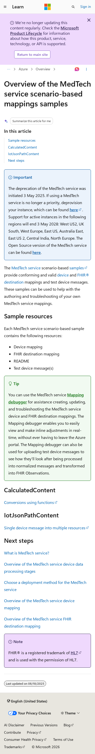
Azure (23, 69)
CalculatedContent (22, 147)
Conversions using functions (29, 502)
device (63, 274)
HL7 (74, 652)
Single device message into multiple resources (44, 527)
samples (76, 267)
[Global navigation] (5, 6)
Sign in (85, 6)
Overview (43, 69)
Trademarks (13, 746)
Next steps (16, 160)
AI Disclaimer (14, 725)
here (74, 209)
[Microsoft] (47, 7)
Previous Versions (44, 725)
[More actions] (86, 69)
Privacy (32, 732)
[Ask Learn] (77, 69)
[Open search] (73, 6)
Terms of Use (63, 739)
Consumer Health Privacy (23, 739)
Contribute (12, 732)
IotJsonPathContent (23, 153)
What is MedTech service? (26, 552)
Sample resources (21, 140)
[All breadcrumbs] (8, 69)
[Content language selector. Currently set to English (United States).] (27, 701)
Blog (67, 725)
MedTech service (26, 267)
